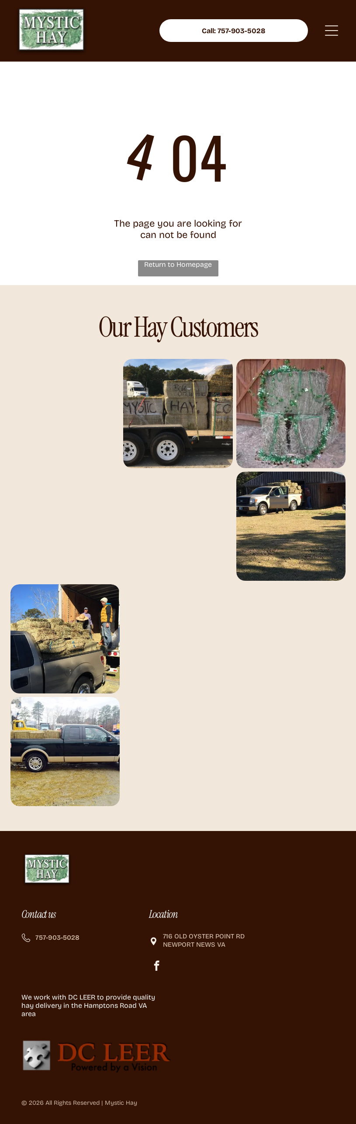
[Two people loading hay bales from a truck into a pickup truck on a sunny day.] (65, 639)
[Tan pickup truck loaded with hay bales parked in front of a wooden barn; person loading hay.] (291, 526)
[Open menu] (331, 31)
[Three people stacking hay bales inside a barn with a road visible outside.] (65, 526)
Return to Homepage (178, 264)
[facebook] (156, 967)
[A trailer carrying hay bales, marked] (177, 413)
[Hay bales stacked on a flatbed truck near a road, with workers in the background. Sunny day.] (177, 639)
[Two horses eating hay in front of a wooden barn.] (291, 639)
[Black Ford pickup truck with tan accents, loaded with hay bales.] (65, 752)
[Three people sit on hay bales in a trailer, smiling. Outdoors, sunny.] (177, 526)
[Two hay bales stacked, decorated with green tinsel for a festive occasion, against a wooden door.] (291, 413)
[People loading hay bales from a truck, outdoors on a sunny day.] (65, 413)
